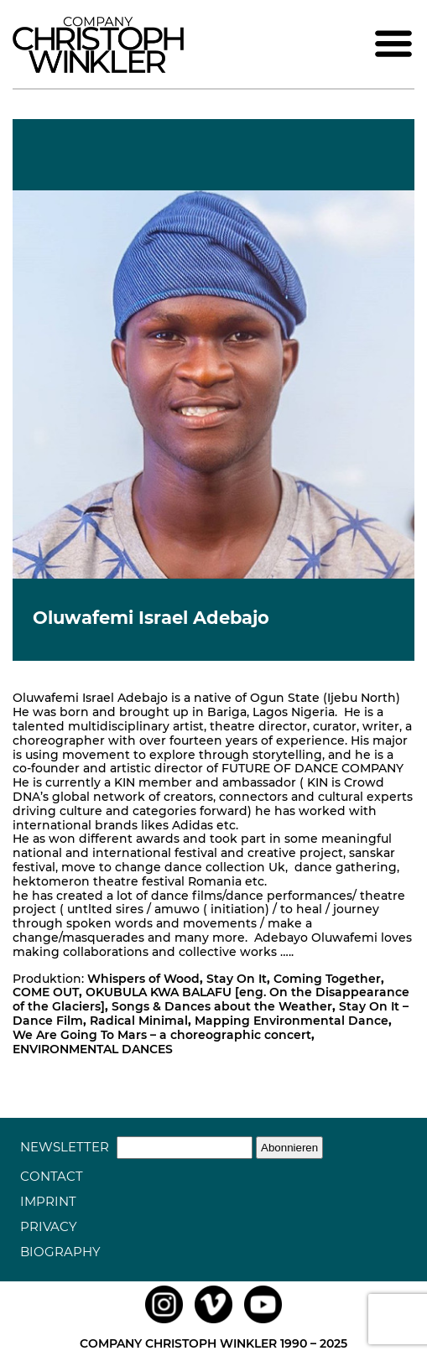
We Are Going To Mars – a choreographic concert (162, 1034)
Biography (60, 1252)
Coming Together (327, 978)
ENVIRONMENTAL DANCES (93, 1049)
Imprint (48, 1201)
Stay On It (236, 978)
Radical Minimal (139, 1020)
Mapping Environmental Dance (291, 1020)
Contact (51, 1176)
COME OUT (46, 992)
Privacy (48, 1226)
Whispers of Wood (143, 978)
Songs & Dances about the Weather (222, 1006)
